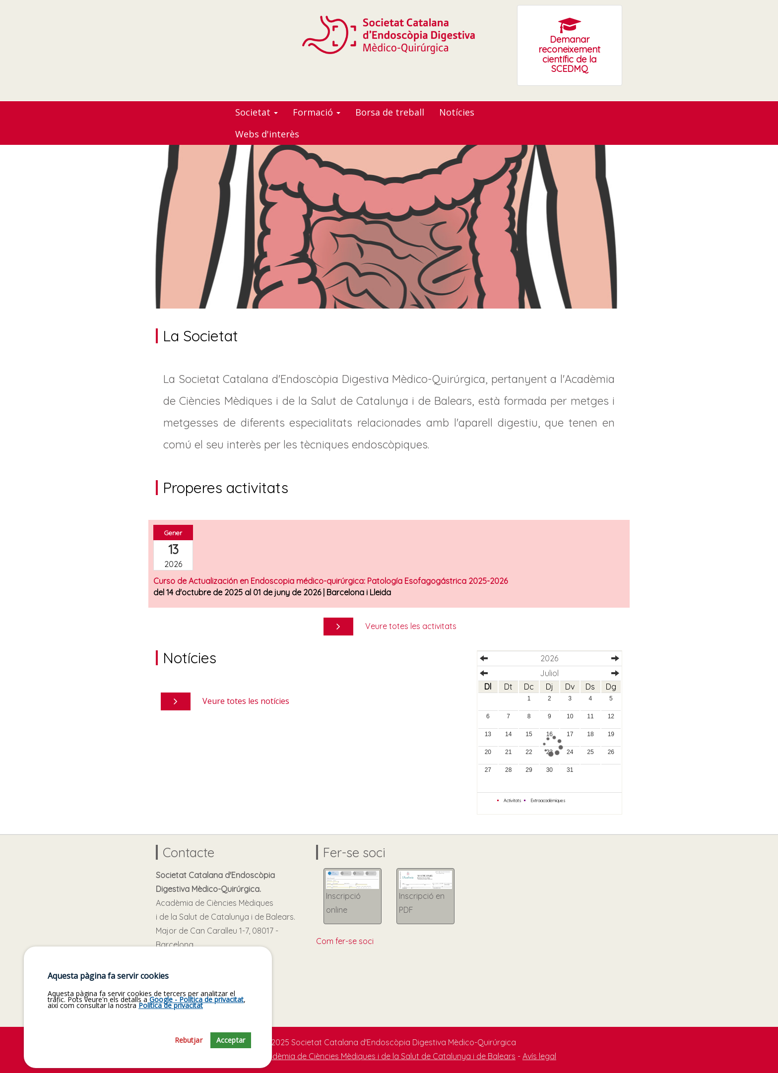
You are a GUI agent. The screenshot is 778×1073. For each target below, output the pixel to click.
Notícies (456, 112)
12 (611, 716)
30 (549, 769)
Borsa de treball (389, 112)
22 (528, 752)
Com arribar (183, 972)
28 (508, 769)
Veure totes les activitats (410, 626)
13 (488, 734)
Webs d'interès (267, 134)
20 (488, 752)
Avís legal (539, 1056)
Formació (316, 112)
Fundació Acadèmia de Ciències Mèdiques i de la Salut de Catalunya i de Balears (369, 1056)
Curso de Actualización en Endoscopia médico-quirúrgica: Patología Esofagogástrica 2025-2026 (330, 581)
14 (508, 734)
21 (508, 752)
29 (528, 769)
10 (570, 716)
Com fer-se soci (345, 941)
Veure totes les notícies (245, 700)
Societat (256, 112)
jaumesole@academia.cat (209, 1000)
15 (528, 734)
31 (570, 769)
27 (488, 769)
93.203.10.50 (182, 986)
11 (590, 716)
